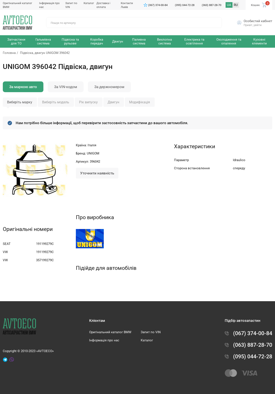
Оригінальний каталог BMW (110, 332)
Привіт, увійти (253, 25)
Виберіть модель (55, 102)
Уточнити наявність (97, 173)
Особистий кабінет (258, 21)
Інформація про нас (104, 340)
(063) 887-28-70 (211, 5)
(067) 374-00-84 (158, 5)
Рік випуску (88, 102)
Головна (9, 53)
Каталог (89, 3)
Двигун (113, 102)
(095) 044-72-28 (184, 5)
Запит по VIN (151, 332)
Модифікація (139, 102)
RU (236, 5)
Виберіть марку (19, 102)
